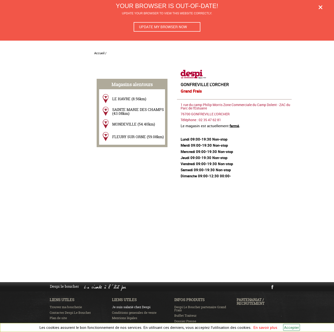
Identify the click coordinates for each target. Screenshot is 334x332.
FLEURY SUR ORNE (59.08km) (138, 136)
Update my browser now (163, 26)
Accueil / (100, 53)
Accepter (291, 327)
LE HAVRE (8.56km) (129, 98)
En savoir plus (265, 327)
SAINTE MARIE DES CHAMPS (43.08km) (138, 111)
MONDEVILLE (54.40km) (133, 124)
